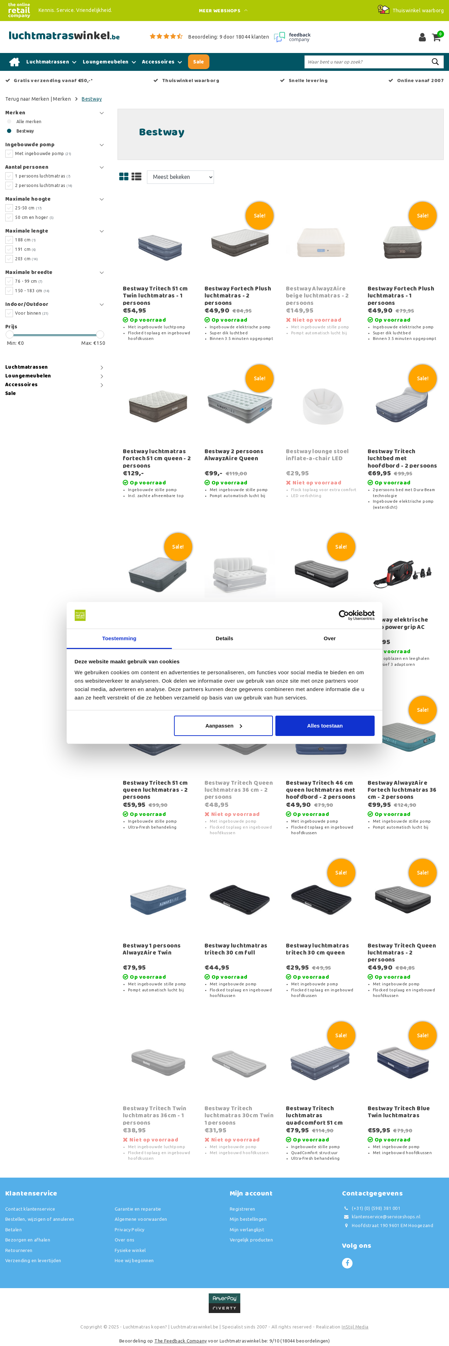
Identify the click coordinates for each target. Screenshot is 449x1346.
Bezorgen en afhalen (27, 1239)
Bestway (92, 99)
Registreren (242, 1208)
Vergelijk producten (251, 1239)
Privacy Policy (130, 1229)
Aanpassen (224, 726)
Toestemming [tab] (119, 638)
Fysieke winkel (130, 1250)
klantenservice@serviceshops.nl (381, 1216)
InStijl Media (355, 1326)
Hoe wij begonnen (134, 1260)
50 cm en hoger (34, 217)
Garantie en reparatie (138, 1208)
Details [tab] (224, 638)
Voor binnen (31, 313)
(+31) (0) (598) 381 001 (371, 1208)
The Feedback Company (180, 1340)
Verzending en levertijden (33, 1260)
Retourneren (19, 1250)
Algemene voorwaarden (141, 1219)
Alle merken (29, 121)
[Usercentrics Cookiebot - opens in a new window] (344, 615)
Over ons (124, 1239)
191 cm (25, 249)
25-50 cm (28, 208)
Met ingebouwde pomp (43, 153)
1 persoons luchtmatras (43, 176)
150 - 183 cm (32, 290)
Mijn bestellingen (248, 1219)
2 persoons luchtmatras (43, 185)
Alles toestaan (325, 726)
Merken (62, 99)
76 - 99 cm (28, 281)
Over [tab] (330, 638)
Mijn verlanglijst (247, 1229)
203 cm (26, 258)
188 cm (25, 239)
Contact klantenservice (30, 1208)
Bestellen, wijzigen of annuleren (39, 1219)
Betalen (13, 1229)
